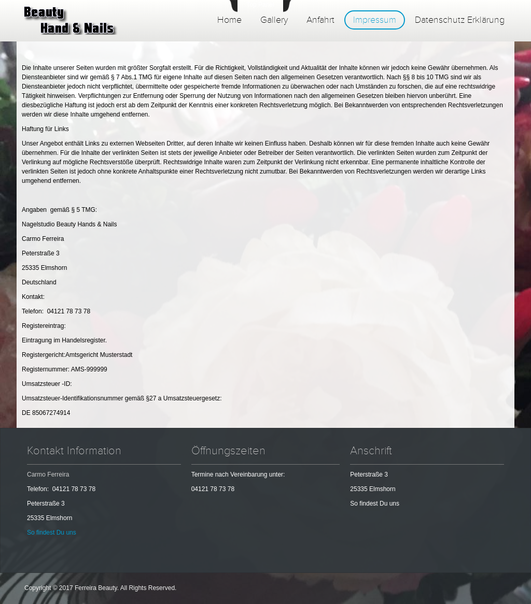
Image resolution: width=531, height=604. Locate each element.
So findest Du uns (51, 532)
